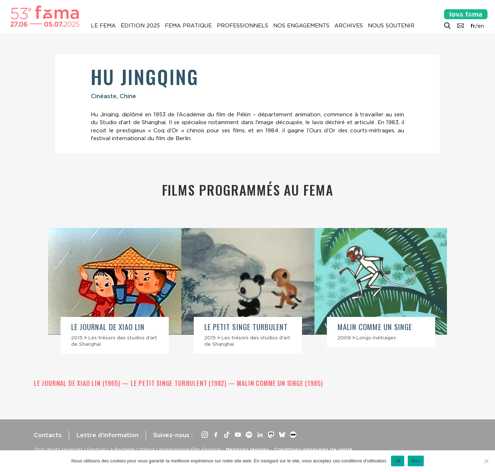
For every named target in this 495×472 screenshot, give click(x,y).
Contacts (48, 435)
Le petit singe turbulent (246, 326)
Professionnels (242, 25)
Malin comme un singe (375, 326)
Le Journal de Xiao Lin (108, 326)
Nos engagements (301, 25)
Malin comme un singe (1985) (280, 383)
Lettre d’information (107, 435)
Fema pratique (188, 25)
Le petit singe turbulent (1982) (179, 383)
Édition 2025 (140, 25)
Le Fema (103, 25)
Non (415, 460)
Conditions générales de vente (313, 449)
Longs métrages (376, 337)
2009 (344, 337)
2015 (77, 337)
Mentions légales (247, 449)
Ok (398, 460)
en (481, 26)
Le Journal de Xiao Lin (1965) (78, 383)
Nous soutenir (391, 25)
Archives (348, 25)
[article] (114, 291)
